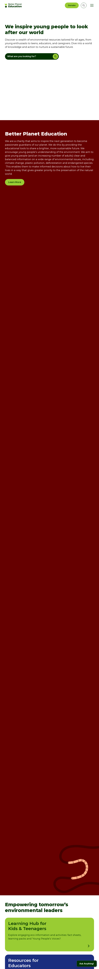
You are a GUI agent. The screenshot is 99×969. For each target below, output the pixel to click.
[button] (91, 5)
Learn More (14, 182)
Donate (71, 5)
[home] (13, 5)
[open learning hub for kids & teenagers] (88, 946)
